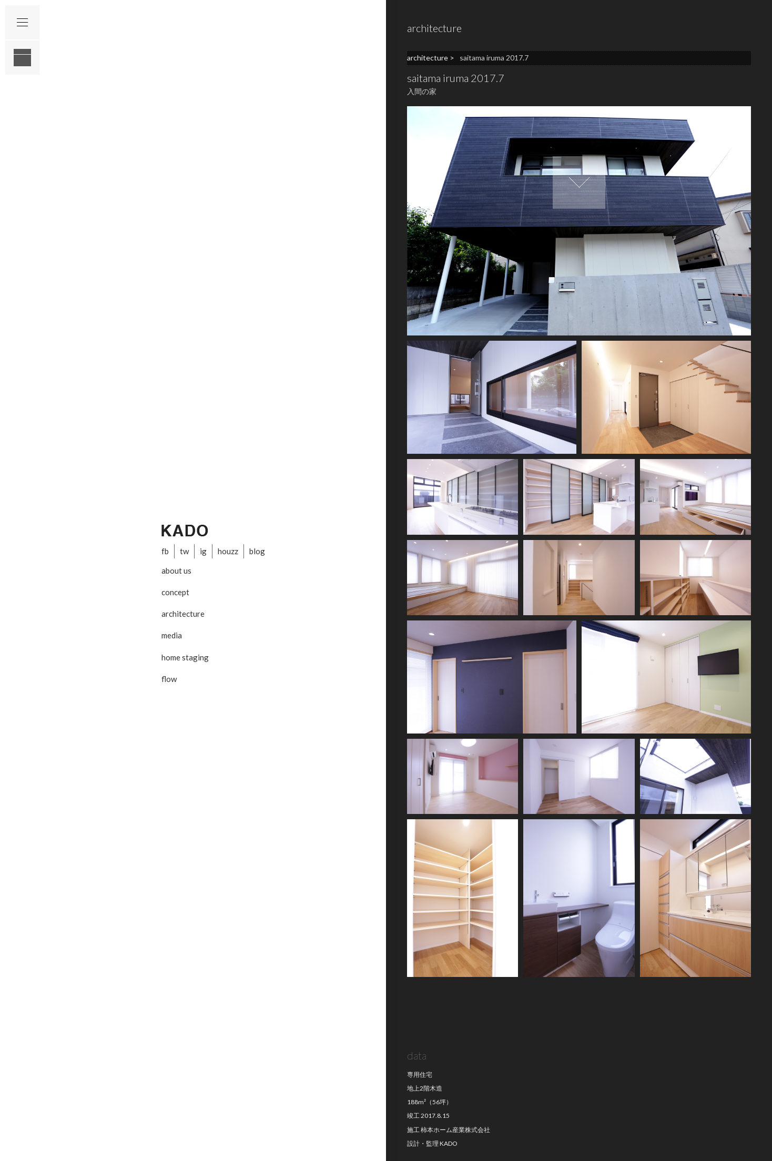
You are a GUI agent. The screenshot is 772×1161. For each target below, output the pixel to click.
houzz (228, 551)
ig (203, 551)
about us (176, 570)
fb (165, 551)
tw (184, 551)
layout (22, 57)
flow (169, 679)
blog (257, 551)
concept (175, 592)
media (171, 635)
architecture (183, 613)
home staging (185, 657)
